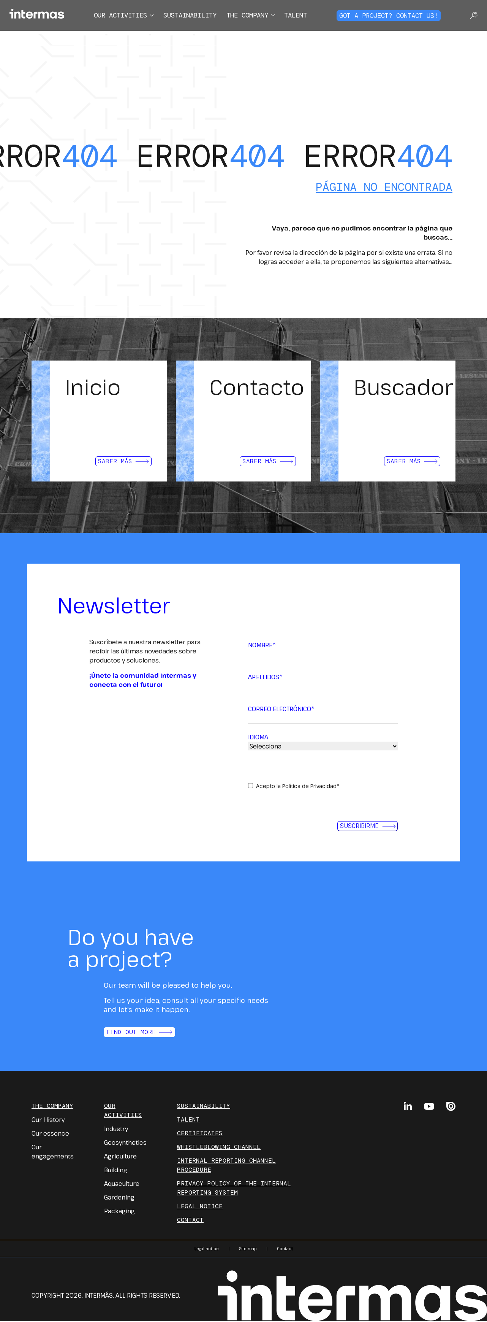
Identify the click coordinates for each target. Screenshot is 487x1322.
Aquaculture (121, 1185)
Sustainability (189, 16)
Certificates (200, 1134)
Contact (190, 1221)
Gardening (119, 1198)
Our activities (114, 16)
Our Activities (123, 1111)
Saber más (123, 461)
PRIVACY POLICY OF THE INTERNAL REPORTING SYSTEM (234, 1189)
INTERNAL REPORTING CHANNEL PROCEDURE (226, 1166)
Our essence (50, 1134)
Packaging (119, 1212)
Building (115, 1171)
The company (251, 16)
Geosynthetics (125, 1143)
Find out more (139, 1034)
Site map (248, 1249)
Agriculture (120, 1157)
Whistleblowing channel (219, 1148)
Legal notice (200, 1207)
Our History (48, 1121)
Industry (116, 1130)
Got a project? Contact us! (392, 16)
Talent (302, 16)
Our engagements (53, 1153)
